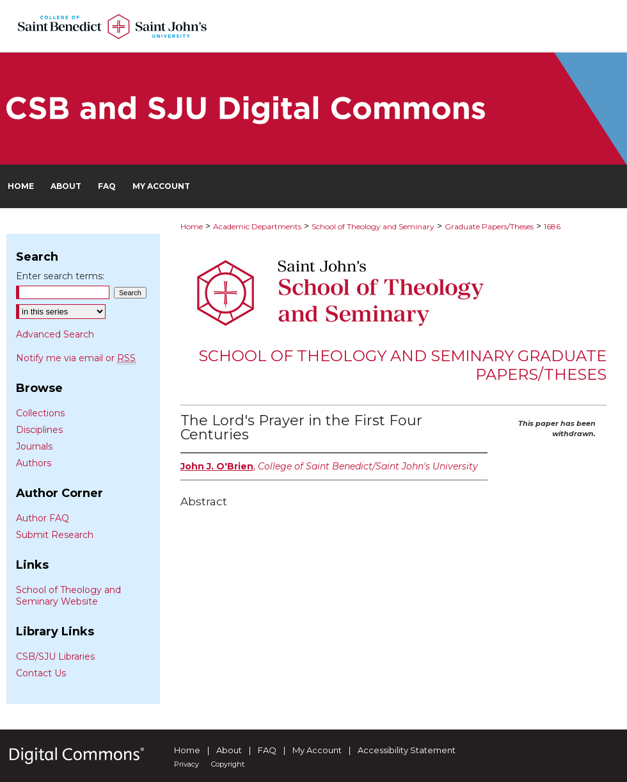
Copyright (227, 764)
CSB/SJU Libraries (55, 656)
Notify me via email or (76, 358)
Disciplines (39, 430)
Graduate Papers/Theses (489, 226)
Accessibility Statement (407, 750)
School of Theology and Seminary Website (68, 595)
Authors (33, 463)
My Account (317, 750)
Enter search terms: (60, 276)
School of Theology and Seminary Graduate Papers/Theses (402, 365)
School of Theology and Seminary (373, 226)
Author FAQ (42, 518)
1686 (552, 226)
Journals (34, 446)
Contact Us (41, 673)
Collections (40, 413)
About (229, 750)
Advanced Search (55, 334)
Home (191, 226)
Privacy (186, 764)
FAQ (267, 750)
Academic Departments (257, 226)
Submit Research (54, 535)
